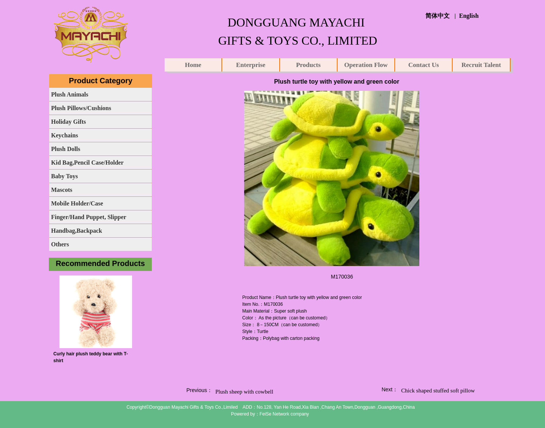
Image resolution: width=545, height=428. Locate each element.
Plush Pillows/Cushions (81, 108)
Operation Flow (366, 64)
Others (60, 244)
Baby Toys (64, 176)
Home (193, 64)
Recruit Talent (481, 64)
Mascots (61, 190)
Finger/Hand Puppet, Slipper (88, 217)
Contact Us (423, 64)
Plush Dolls (65, 149)
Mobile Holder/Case (77, 203)
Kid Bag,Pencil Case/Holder (87, 162)
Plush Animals (69, 94)
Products (308, 64)
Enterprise (250, 64)
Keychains (64, 135)
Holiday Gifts (68, 121)
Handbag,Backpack (76, 230)
